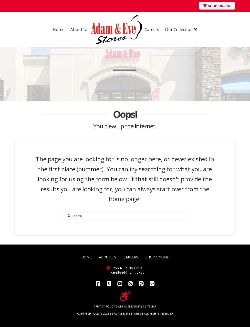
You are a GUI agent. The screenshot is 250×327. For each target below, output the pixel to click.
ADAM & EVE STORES (127, 313)
